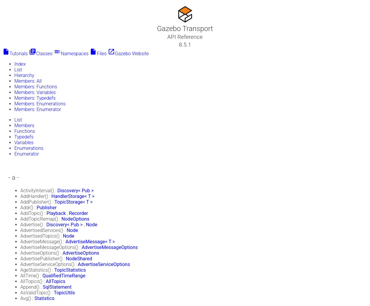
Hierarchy (24, 75)
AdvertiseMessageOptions (110, 247)
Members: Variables (35, 92)
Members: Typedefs (35, 98)
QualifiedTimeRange (63, 276)
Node (91, 224)
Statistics (45, 298)
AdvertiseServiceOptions (104, 264)
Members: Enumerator (37, 109)
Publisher (47, 207)
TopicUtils (64, 293)
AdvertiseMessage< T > (90, 242)
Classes (41, 53)
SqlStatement (57, 287)
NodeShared (79, 259)
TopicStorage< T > (74, 202)
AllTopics (55, 281)
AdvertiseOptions (80, 253)
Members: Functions (35, 87)
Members (24, 125)
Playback (56, 213)
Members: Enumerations (40, 104)
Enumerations (28, 148)
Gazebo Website (128, 53)
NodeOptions (75, 219)
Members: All (28, 81)
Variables (23, 142)
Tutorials (15, 53)
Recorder (78, 213)
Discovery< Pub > (75, 190)
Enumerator (26, 154)
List (18, 70)
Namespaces (71, 53)
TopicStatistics (70, 270)
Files (98, 53)
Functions (24, 131)
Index (20, 64)
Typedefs (23, 137)
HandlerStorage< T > (72, 196)
